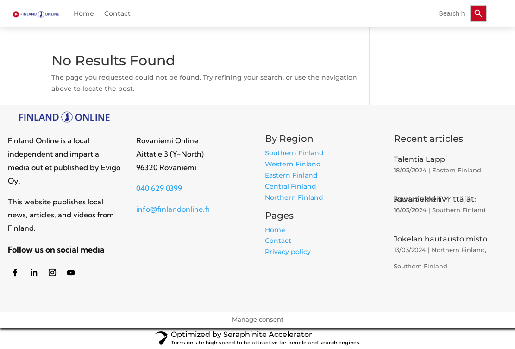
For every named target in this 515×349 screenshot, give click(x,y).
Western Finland (293, 164)
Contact (117, 14)
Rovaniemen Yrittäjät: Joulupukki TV (435, 199)
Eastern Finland (291, 175)
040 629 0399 (159, 188)
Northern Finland (294, 197)
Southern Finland (294, 153)
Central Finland (290, 186)
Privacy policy (288, 251)
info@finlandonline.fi (172, 209)
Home (84, 14)
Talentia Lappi (420, 159)
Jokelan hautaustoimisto (440, 239)
